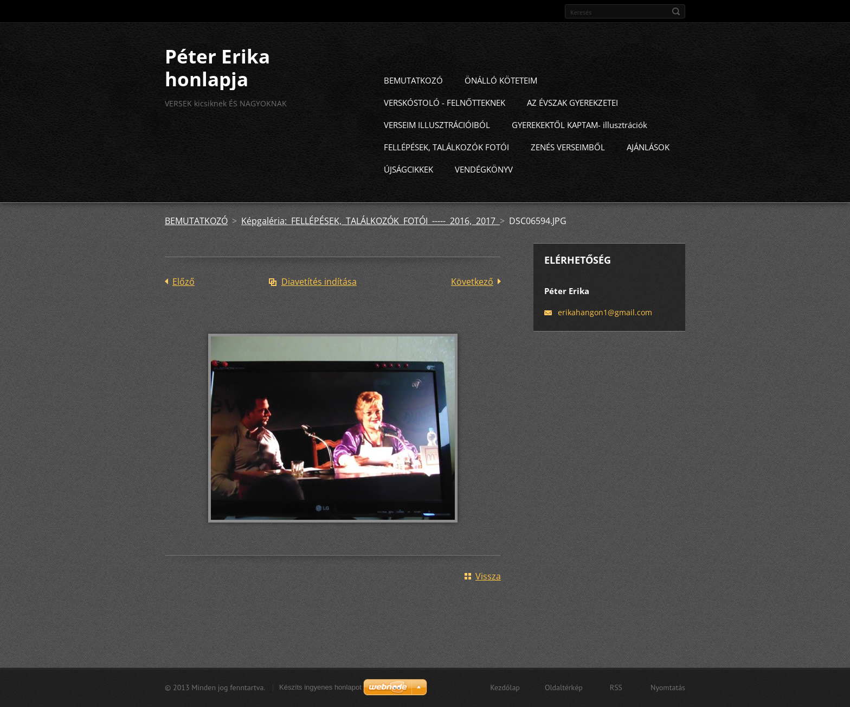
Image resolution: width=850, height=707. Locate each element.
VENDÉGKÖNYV (484, 188)
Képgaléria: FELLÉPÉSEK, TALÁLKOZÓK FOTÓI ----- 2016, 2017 (370, 240)
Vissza (488, 596)
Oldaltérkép (564, 692)
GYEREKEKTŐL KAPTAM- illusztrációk (579, 144)
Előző (183, 301)
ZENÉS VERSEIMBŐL (568, 166)
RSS (616, 692)
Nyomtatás (668, 692)
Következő (472, 301)
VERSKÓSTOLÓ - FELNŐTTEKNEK (444, 122)
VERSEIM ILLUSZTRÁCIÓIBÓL (437, 144)
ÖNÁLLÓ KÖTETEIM (501, 99)
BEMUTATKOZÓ (413, 99)
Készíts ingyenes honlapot (320, 692)
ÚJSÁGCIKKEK (408, 188)
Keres (676, 11)
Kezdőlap (505, 692)
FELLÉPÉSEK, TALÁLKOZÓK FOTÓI (446, 166)
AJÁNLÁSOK (648, 166)
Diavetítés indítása (319, 301)
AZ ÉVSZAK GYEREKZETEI (572, 122)
